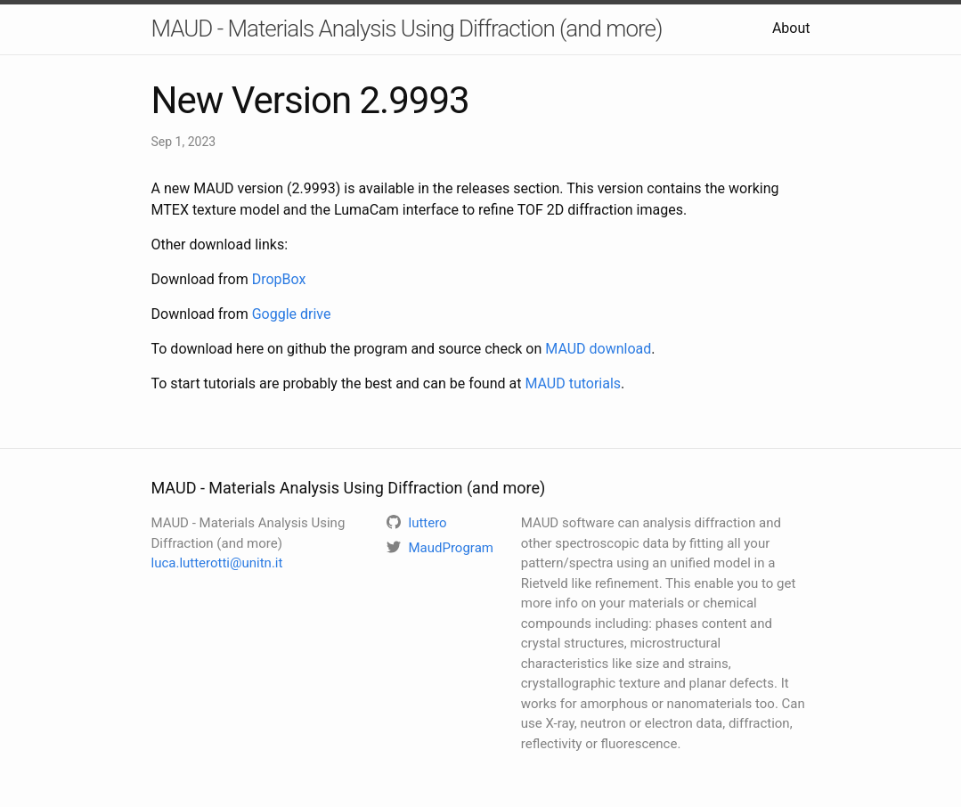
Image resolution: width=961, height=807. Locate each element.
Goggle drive (291, 314)
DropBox (279, 279)
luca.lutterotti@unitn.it (217, 563)
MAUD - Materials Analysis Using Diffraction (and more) (407, 28)
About (791, 28)
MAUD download (598, 348)
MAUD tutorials (573, 383)
